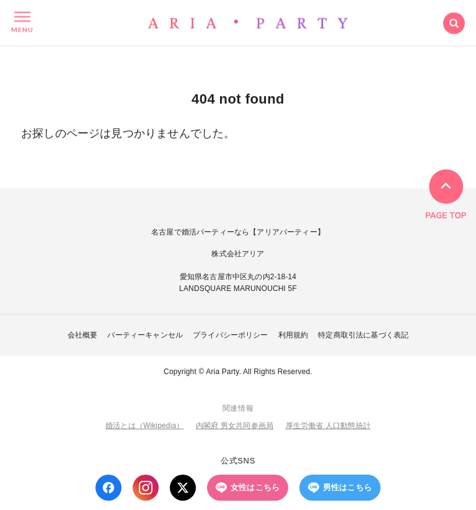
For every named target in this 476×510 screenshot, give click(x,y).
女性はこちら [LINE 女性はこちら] (248, 487)
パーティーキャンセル (145, 335)
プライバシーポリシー (230, 335)
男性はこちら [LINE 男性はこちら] (340, 487)
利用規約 (293, 335)
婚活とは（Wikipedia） (144, 425)
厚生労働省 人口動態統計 (328, 425)
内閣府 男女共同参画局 (234, 425)
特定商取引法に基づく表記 (363, 335)
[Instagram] (146, 488)
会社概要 (83, 335)
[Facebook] (108, 488)
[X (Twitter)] (183, 488)
